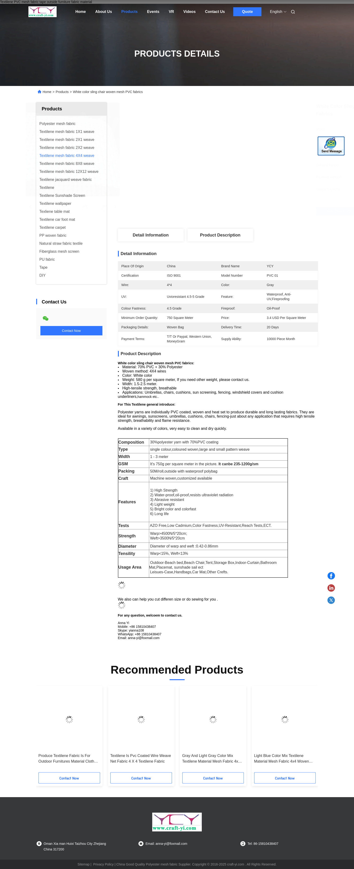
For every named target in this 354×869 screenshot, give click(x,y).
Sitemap (83, 864)
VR (171, 12)
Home (80, 12)
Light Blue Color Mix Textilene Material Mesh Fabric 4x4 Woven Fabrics (281, 759)
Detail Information (151, 235)
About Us (103, 12)
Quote (247, 12)
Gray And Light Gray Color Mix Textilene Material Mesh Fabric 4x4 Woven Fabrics (211, 759)
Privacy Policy (103, 864)
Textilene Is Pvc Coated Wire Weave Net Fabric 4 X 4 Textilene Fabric (140, 758)
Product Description (220, 235)
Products (129, 12)
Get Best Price (247, 211)
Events (153, 12)
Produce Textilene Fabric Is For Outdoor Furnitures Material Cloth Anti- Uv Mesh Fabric (66, 759)
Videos (189, 12)
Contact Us (215, 12)
